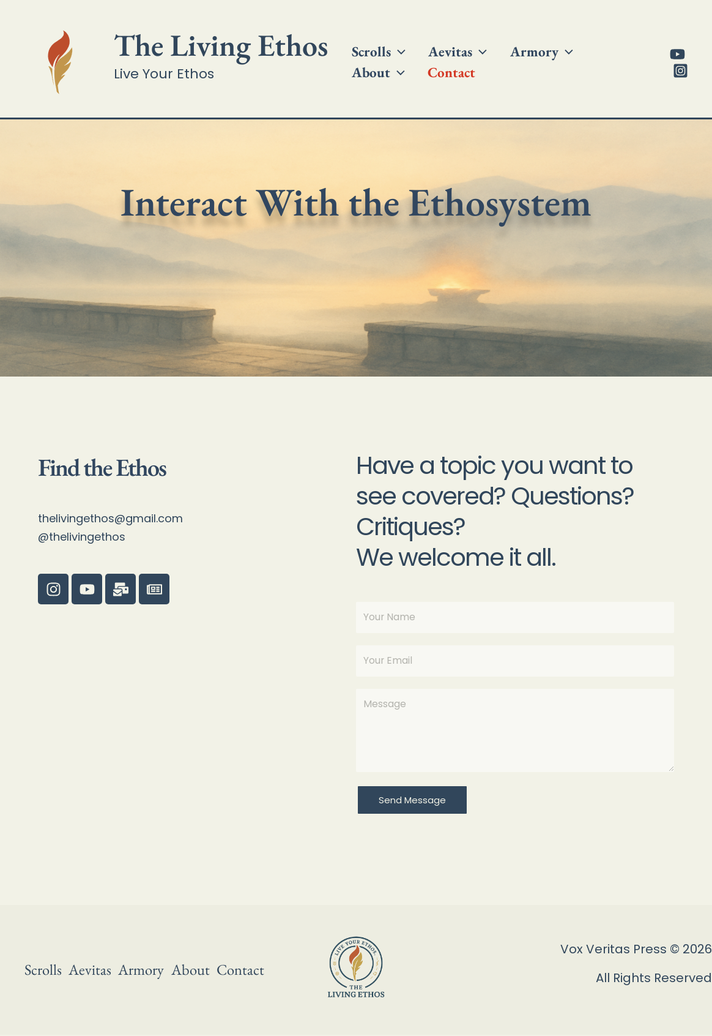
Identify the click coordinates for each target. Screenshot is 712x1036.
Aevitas (447, 45)
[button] (394, 45)
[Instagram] (678, 70)
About (597, 45)
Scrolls (375, 45)
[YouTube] (675, 54)
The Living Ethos (221, 45)
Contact (372, 79)
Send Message (412, 801)
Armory (523, 45)
